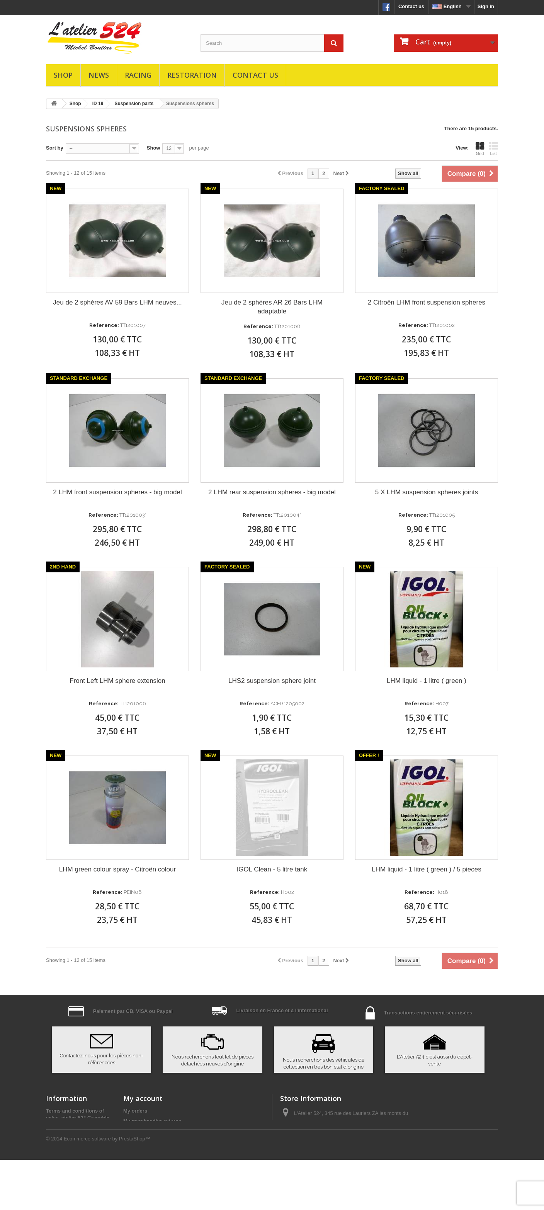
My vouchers (138, 1161)
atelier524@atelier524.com (339, 1153)
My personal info (143, 1151)
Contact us (411, 6)
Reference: (104, 325)
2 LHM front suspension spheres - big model (117, 492)
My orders (135, 1111)
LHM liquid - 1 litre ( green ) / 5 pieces (426, 869)
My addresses (139, 1141)
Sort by (54, 148)
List (493, 149)
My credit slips (140, 1131)
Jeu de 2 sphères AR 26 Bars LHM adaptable (272, 307)
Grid (480, 149)
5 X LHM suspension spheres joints (426, 492)
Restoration (192, 75)
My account (143, 1098)
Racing (138, 75)
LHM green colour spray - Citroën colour (117, 869)
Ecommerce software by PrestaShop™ (107, 1189)
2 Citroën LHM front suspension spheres (426, 302)
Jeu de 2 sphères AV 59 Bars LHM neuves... (117, 302)
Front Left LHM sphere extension (117, 680)
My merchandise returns (152, 1121)
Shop (63, 75)
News (98, 75)
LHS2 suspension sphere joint (272, 680)
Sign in (486, 6)
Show (153, 148)
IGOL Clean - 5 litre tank (272, 869)
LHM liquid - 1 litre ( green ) (426, 680)
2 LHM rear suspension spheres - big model (272, 492)
